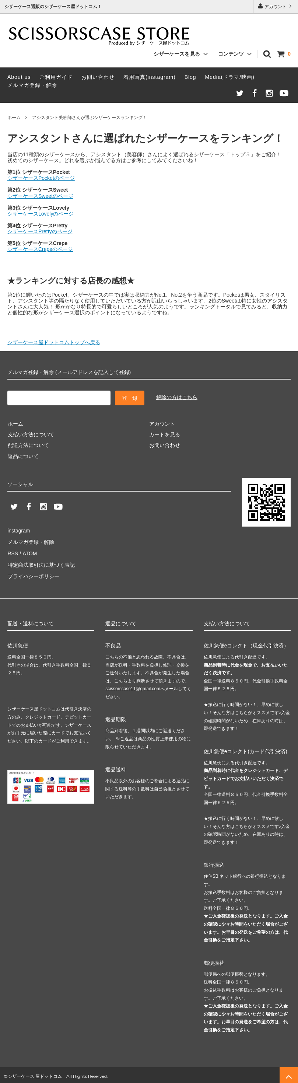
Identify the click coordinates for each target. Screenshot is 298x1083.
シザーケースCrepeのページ (40, 249)
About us (19, 77)
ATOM (29, 552)
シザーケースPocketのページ (41, 178)
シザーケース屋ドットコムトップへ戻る (53, 342)
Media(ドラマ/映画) (230, 77)
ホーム (14, 117)
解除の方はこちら (176, 397)
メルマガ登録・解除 (32, 85)
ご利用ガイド (56, 77)
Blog (190, 77)
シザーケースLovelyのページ (40, 214)
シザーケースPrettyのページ (40, 231)
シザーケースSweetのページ (40, 196)
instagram (18, 530)
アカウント (275, 6)
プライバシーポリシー (33, 574)
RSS (12, 552)
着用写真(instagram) (149, 77)
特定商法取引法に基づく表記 (40, 563)
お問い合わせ (98, 77)
